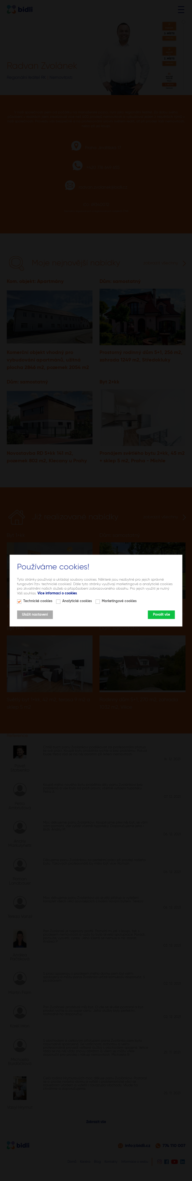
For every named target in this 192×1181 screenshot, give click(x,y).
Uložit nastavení (35, 614)
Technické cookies (37, 601)
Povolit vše (161, 614)
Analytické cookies (77, 601)
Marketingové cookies (119, 601)
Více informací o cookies (57, 593)
